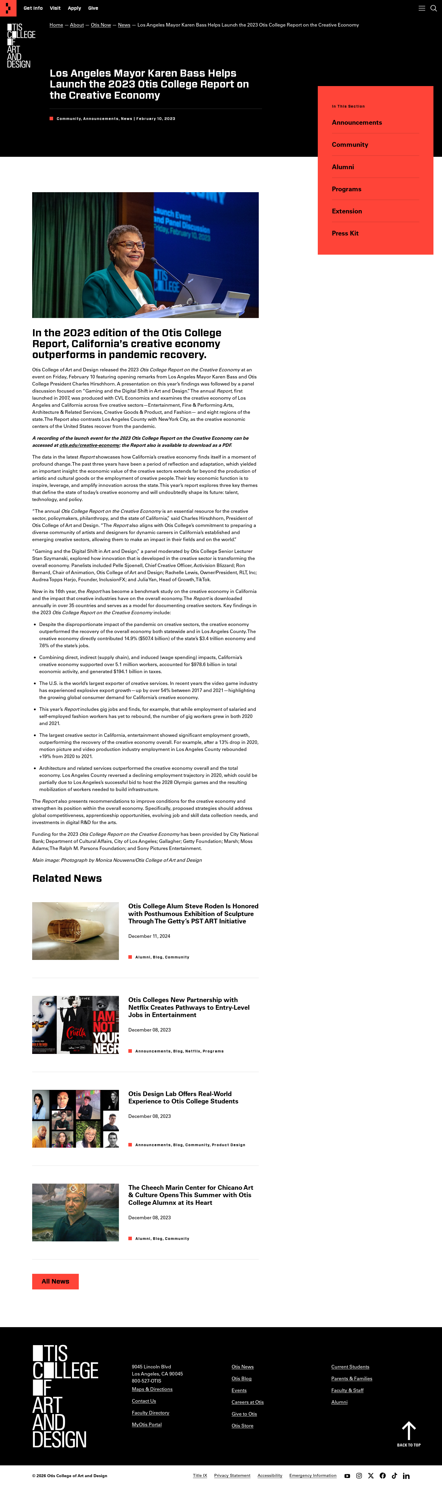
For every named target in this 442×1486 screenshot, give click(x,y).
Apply (74, 8)
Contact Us (144, 1401)
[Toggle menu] (421, 8)
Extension (347, 211)
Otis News (243, 1366)
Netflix (192, 1051)
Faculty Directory (150, 1412)
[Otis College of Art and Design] (8, 8)
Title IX (200, 1475)
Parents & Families (351, 1378)
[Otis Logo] (21, 46)
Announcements (357, 122)
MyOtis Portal (147, 1424)
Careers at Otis (248, 1402)
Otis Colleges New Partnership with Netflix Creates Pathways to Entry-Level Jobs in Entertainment (189, 1007)
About (77, 25)
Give (93, 8)
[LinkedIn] (406, 1475)
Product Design (228, 1145)
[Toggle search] (433, 8)
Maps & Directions (152, 1389)
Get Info (33, 8)
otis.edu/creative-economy (89, 445)
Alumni (343, 166)
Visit (55, 8)
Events (239, 1390)
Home (56, 25)
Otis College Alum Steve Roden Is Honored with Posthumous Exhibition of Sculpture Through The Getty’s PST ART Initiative (193, 913)
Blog (158, 957)
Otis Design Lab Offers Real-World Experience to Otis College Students (183, 1097)
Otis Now (101, 25)
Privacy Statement (232, 1475)
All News (55, 1281)
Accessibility (270, 1475)
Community (350, 144)
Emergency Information (313, 1475)
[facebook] (382, 1475)
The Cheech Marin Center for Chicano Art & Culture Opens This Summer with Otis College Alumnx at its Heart (190, 1195)
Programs (346, 188)
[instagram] (359, 1475)
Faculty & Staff (347, 1390)
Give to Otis (244, 1414)
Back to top (409, 1444)
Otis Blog (242, 1378)
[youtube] (347, 1475)
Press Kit (345, 233)
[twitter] (370, 1475)
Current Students (350, 1366)
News (124, 25)
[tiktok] (394, 1475)
